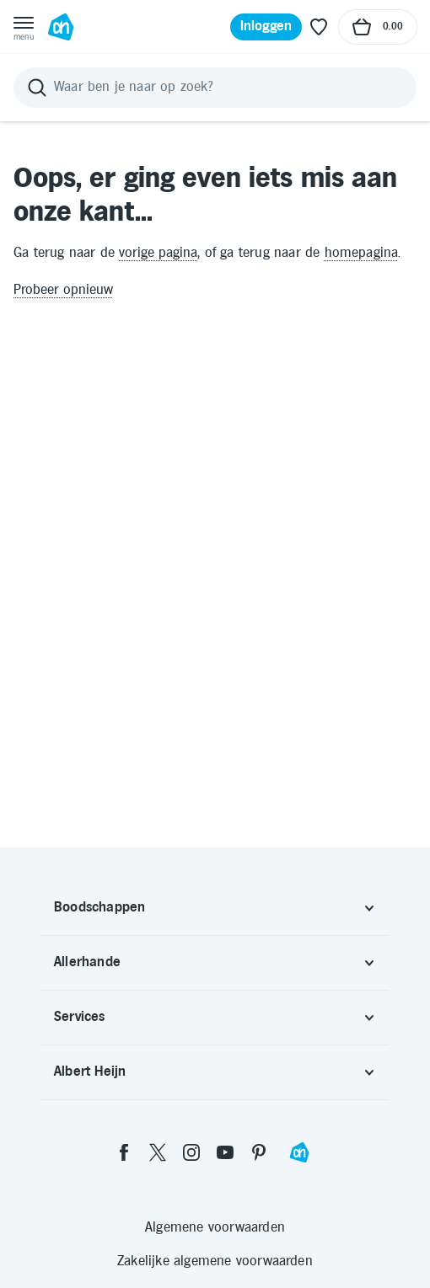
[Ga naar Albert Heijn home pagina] (60, 26)
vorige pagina (158, 253)
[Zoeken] (215, 87)
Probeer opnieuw (63, 290)
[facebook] (124, 1152)
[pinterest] (259, 1152)
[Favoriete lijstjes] (319, 27)
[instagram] (191, 1152)
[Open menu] (23, 27)
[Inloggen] (266, 26)
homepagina (362, 253)
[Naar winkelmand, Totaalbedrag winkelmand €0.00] (378, 27)
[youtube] (225, 1152)
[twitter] (158, 1152)
